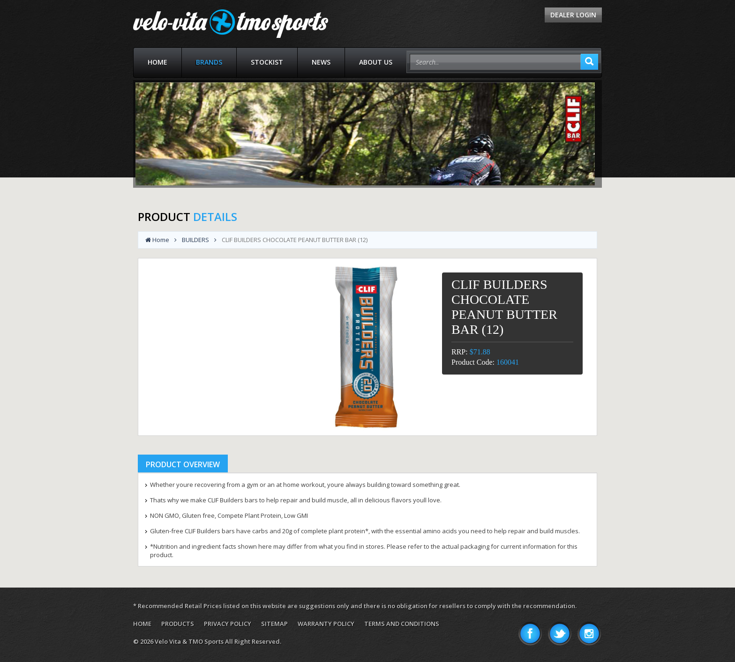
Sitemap (274, 623)
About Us (375, 62)
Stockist (267, 62)
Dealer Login (573, 14)
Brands (209, 62)
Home (157, 62)
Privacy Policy (227, 623)
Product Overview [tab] (183, 464)
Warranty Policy (326, 623)
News (321, 62)
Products (177, 623)
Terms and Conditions (401, 623)
